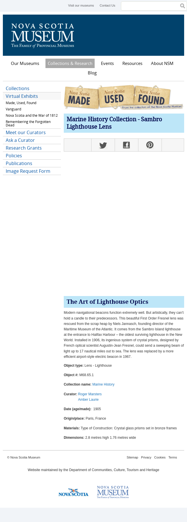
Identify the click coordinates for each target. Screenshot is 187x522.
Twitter (103, 145)
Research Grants (24, 148)
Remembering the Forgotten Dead (28, 123)
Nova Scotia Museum (46, 35)
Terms (172, 457)
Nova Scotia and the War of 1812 (32, 115)
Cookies (160, 457)
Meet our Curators (26, 132)
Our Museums (25, 63)
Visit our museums (81, 5)
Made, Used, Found (21, 102)
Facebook (126, 145)
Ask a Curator (20, 140)
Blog (92, 73)
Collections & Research (70, 63)
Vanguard (13, 109)
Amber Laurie (88, 400)
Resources (132, 63)
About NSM (162, 63)
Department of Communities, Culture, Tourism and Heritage (114, 470)
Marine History (103, 384)
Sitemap (132, 457)
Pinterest (150, 145)
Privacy (146, 457)
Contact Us (107, 5)
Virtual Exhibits (22, 96)
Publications (19, 163)
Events (107, 63)
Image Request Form (28, 171)
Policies (14, 155)
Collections (17, 88)
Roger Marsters (90, 394)
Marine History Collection (101, 120)
